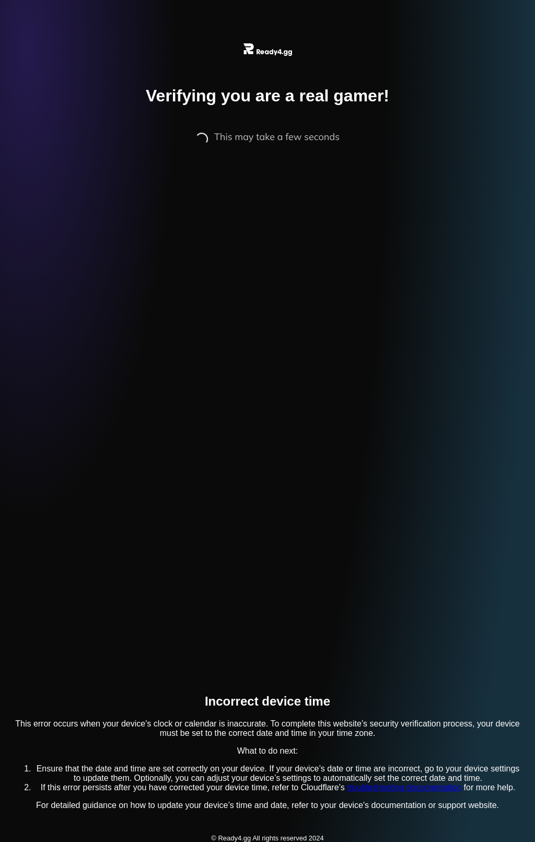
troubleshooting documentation (404, 787)
